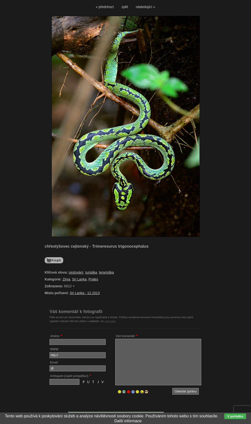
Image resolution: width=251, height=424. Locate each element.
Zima (66, 279)
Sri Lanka (79, 279)
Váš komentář (125, 336)
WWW (54, 349)
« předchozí (105, 7)
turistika (91, 272)
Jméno (55, 336)
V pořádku (235, 416)
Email (54, 362)
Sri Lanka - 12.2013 (85, 293)
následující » (145, 7)
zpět (125, 7)
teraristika (106, 272)
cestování (76, 272)
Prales (93, 279)
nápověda (110, 321)
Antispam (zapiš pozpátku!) (69, 376)
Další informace (127, 421)
